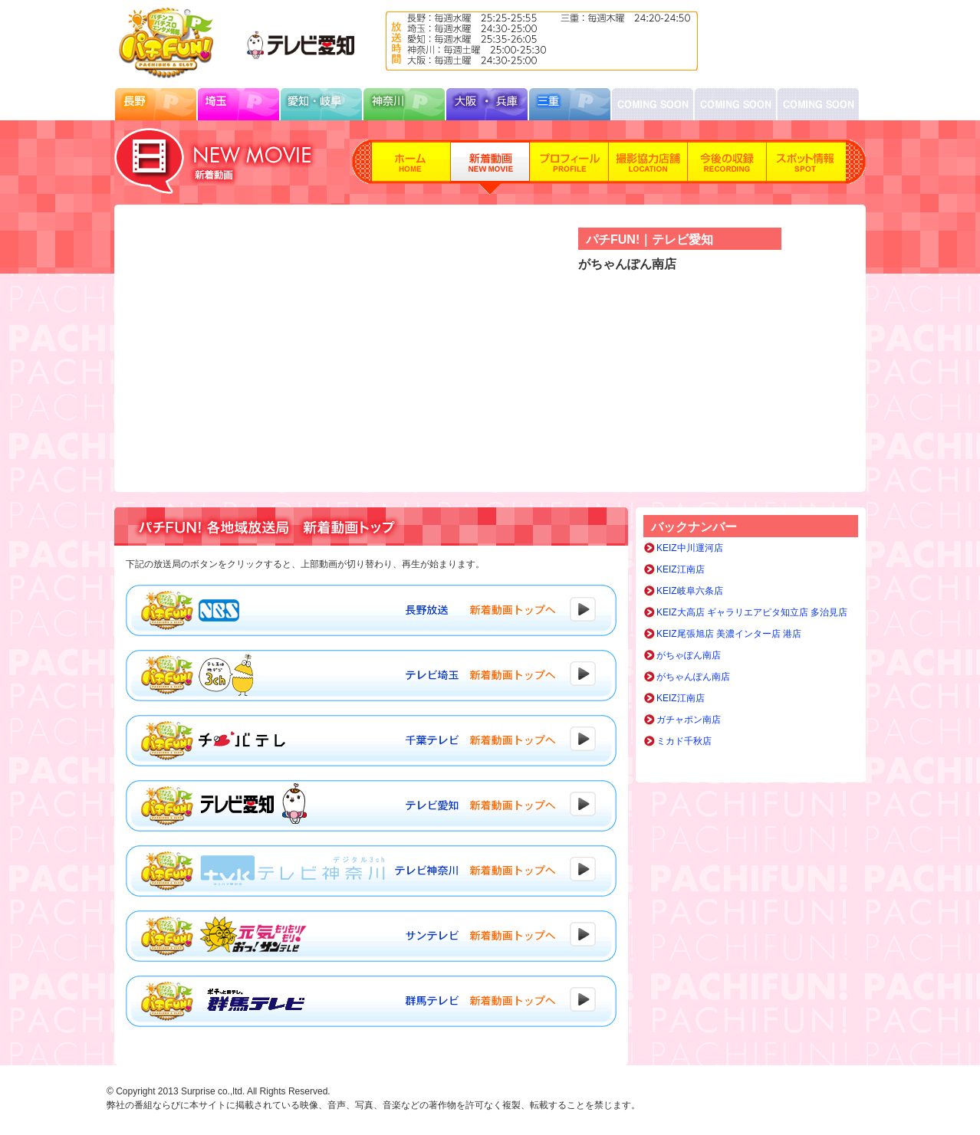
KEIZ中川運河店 (689, 548)
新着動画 (490, 167)
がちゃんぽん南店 (693, 676)
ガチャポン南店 (688, 719)
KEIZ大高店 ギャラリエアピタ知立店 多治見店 (751, 612)
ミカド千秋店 (684, 741)
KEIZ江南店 (680, 569)
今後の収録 (727, 167)
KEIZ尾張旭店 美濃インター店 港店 (728, 633)
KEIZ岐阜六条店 (689, 591)
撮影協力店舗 (648, 167)
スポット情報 (806, 167)
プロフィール (569, 167)
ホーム (411, 167)
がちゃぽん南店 (688, 655)
